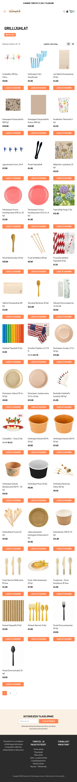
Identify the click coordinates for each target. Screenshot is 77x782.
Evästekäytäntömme (38, 761)
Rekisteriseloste (38, 763)
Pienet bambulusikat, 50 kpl (12, 257)
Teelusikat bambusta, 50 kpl (38, 303)
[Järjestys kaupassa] (54, 44)
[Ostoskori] (72, 11)
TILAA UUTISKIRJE (48, 721)
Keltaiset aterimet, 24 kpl (37, 625)
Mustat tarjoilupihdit (35, 164)
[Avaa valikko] (4, 11)
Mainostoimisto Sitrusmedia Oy (55, 776)
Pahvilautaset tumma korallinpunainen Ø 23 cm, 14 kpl (38, 212)
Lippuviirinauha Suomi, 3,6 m (12, 164)
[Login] (67, 11)
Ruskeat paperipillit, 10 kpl (12, 625)
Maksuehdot (38, 755)
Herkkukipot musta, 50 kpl (37, 483)
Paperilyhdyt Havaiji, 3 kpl (62, 209)
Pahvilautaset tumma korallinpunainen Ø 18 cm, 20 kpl (13, 212)
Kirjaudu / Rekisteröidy (38, 766)
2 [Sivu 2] (10, 693)
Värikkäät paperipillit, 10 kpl (12, 348)
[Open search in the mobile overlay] (64, 11)
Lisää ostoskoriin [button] (13, 88)
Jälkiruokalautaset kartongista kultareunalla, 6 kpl (38, 535)
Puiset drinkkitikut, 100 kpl (37, 257)
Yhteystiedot (38, 752)
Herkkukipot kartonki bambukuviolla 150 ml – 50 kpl (12, 486)
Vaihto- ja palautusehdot (38, 758)
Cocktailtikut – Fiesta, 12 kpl (12, 438)
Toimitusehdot (38, 749)
